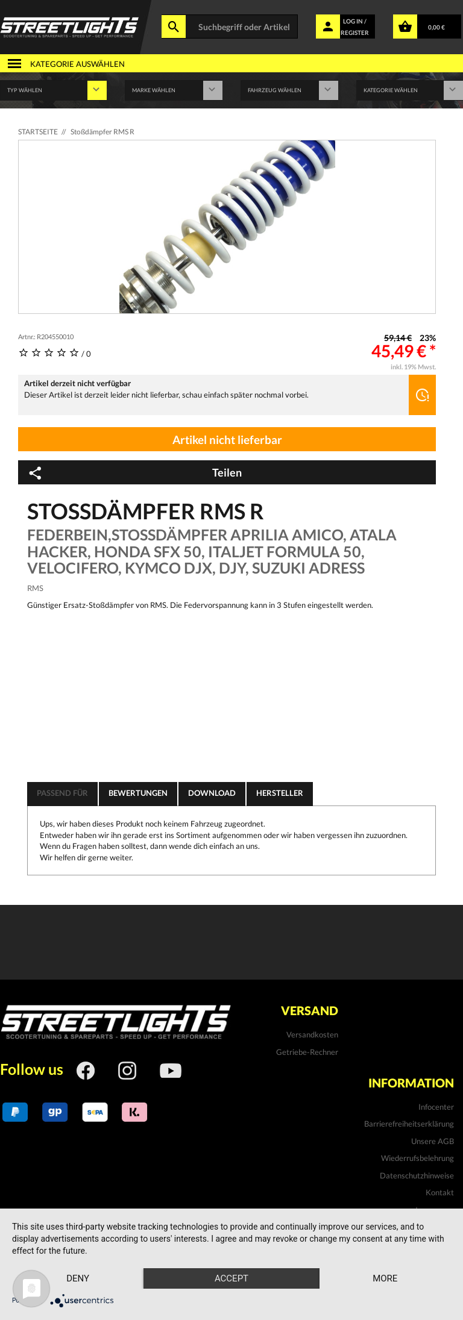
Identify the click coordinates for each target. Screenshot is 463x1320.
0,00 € (436, 27)
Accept (231, 1278)
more (385, 1278)
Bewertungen (138, 793)
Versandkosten (312, 1034)
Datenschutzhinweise (417, 1175)
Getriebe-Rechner (307, 1052)
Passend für (62, 793)
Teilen (134, 473)
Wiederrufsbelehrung (417, 1158)
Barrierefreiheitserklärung (409, 1123)
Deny (77, 1278)
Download (212, 793)
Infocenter (436, 1107)
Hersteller (279, 793)
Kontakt (440, 1192)
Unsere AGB (432, 1141)
